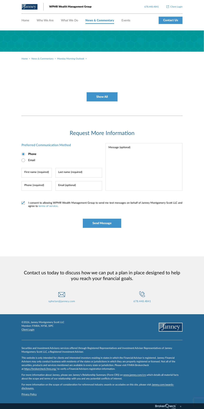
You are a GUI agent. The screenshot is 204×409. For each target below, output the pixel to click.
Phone (32, 154)
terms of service (48, 206)
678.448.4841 (142, 301)
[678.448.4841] (151, 7)
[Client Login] (174, 7)
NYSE (44, 326)
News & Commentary (99, 20)
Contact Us (170, 20)
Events (126, 20)
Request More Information (102, 133)
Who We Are (45, 20)
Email (31, 160)
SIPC (50, 326)
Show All (102, 96)
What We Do (69, 20)
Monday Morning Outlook (70, 59)
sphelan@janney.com (61, 301)
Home (25, 20)
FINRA (36, 326)
